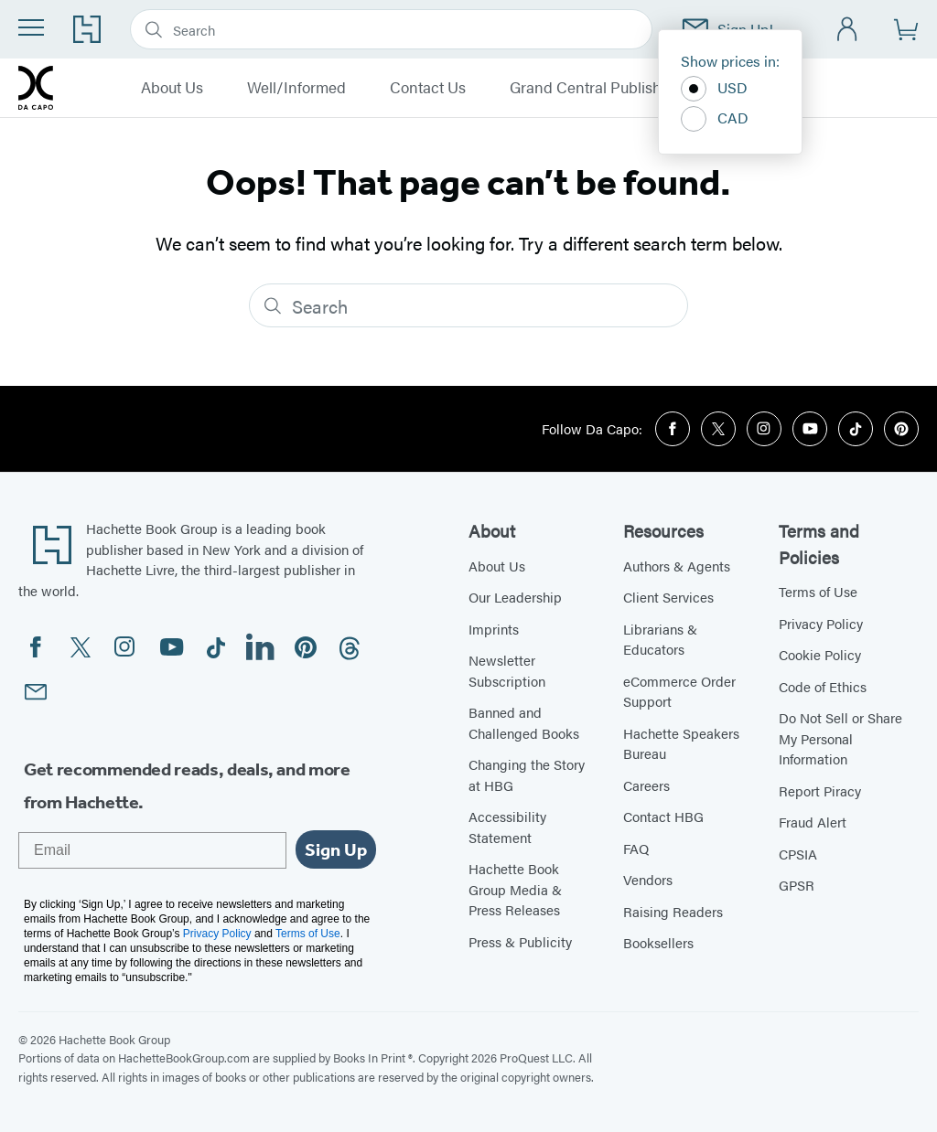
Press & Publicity (520, 941)
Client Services (668, 596)
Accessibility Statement (507, 826)
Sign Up (336, 849)
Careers (646, 785)
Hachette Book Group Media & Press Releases (515, 889)
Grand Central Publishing (597, 88)
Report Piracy (820, 790)
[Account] (848, 30)
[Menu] (31, 27)
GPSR (796, 884)
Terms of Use (818, 591)
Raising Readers (673, 911)
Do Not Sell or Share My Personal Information (840, 738)
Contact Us (428, 88)
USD (714, 88)
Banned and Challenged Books (523, 722)
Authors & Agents (676, 565)
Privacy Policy (821, 623)
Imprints (493, 628)
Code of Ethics (823, 686)
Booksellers (658, 942)
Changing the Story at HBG (526, 774)
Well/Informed (296, 88)
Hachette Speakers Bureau (681, 743)
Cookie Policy (820, 654)
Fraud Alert (812, 821)
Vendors (648, 879)
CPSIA (798, 853)
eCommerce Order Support (679, 691)
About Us (172, 88)
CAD (715, 119)
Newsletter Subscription (506, 670)
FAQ (636, 848)
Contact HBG (663, 816)
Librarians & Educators (660, 639)
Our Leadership (515, 596)
